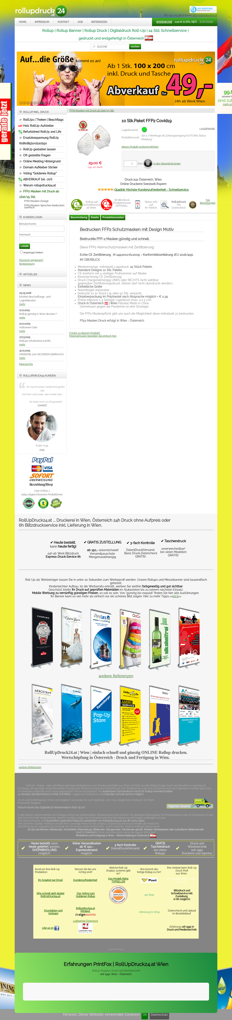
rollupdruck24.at (136, 1007)
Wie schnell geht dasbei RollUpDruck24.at (50, 895)
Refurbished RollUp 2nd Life (42, 131)
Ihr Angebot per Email (50, 880)
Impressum (42, 22)
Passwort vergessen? (31, 260)
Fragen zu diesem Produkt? (84, 333)
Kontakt (63, 22)
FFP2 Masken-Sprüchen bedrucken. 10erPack (44, 206)
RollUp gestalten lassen (39, 149)
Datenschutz (159, 1014)
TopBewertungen (207, 201)
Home (22, 22)
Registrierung (27, 263)
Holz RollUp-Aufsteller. (38, 125)
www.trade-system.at (174, 1007)
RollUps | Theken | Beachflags (43, 119)
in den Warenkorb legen (167, 163)
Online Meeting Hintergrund (42, 161)
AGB (80, 22)
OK (145, 1014)
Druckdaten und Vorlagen (53, 912)
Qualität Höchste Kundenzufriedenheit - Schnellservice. (152, 189)
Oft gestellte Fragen (36, 155)
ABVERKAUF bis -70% (37, 179)
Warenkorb (164, 22)
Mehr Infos (204, 996)
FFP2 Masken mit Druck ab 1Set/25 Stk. (91, 110)
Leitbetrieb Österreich (85, 921)
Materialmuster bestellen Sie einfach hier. (93, 335)
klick (175, 596)
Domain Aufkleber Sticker (40, 167)
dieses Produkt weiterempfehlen (140, 146)
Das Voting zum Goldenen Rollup (85, 895)
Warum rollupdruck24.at (39, 185)
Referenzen (99, 22)
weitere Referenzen (116, 676)
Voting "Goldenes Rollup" (40, 173)
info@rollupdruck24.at (205, 15)
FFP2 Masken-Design (36, 201)
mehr (22, 304)
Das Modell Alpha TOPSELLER (118, 880)
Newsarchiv (26, 364)
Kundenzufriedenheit (85, 880)
